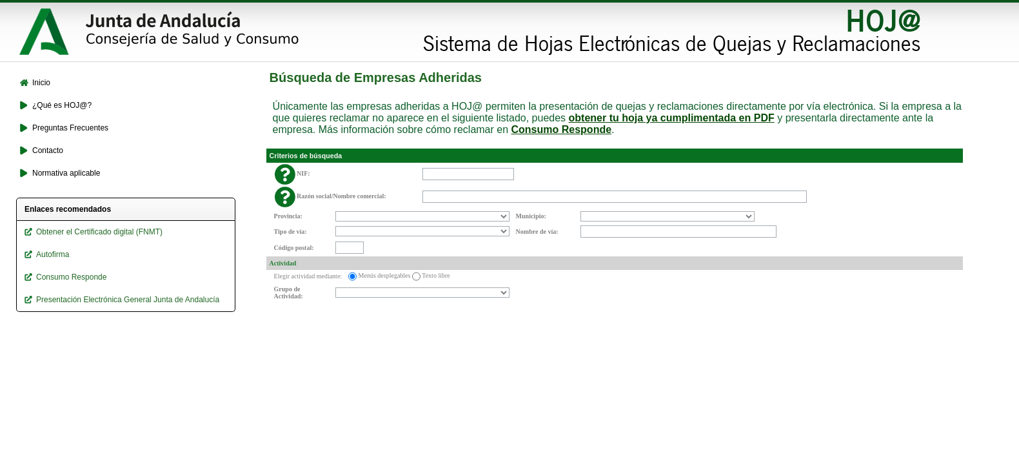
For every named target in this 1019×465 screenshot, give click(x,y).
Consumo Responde (561, 129)
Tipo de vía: (290, 231)
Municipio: (531, 216)
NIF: (303, 173)
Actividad (283, 263)
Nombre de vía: (537, 231)
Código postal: (294, 247)
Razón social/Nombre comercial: (341, 196)
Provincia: (288, 216)
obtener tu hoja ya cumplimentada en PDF (672, 117)
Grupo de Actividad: (288, 292)
